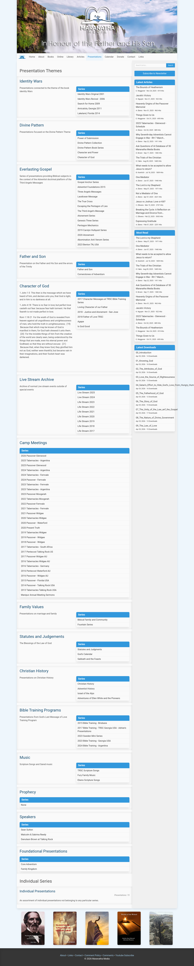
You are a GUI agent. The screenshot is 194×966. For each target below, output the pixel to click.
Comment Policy (92, 955)
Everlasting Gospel (36, 169)
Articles (80, 56)
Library (70, 56)
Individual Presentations (37, 891)
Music (25, 757)
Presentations (94, 56)
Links (141, 56)
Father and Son (33, 256)
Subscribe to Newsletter (155, 73)
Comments (108, 955)
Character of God (34, 286)
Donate (120, 56)
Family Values (32, 607)
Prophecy (28, 792)
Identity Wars (31, 81)
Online (60, 56)
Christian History (34, 671)
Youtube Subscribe (125, 955)
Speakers (28, 817)
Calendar (109, 56)
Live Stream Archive (37, 379)
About (41, 56)
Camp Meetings (33, 442)
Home (32, 56)
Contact (131, 56)
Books (51, 56)
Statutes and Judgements (42, 636)
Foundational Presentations (43, 851)
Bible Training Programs (40, 710)
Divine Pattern (32, 125)
